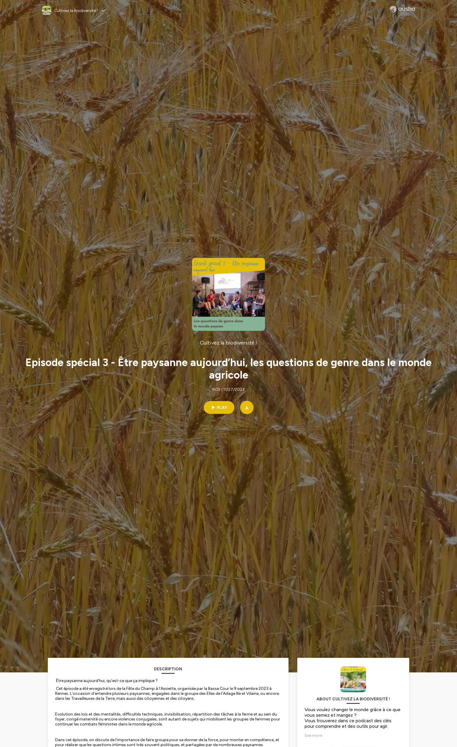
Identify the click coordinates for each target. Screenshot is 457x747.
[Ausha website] (402, 9)
